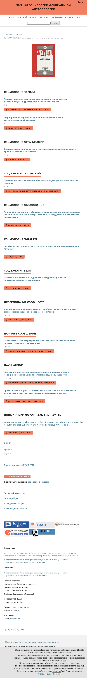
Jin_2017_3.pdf (15, 257)
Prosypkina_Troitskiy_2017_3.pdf (26, 401)
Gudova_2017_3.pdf (18, 160)
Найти (55, 23)
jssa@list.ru (15, 619)
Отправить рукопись (17, 476)
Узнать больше (44, 674)
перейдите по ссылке (38, 482)
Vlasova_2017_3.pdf (18, 225)
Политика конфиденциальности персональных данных (32, 642)
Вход (80, 2)
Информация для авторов (66, 17)
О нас (9, 17)
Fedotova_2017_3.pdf (19, 128)
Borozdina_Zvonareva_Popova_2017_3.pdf (31, 383)
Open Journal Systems (14, 629)
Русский (8, 449)
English (7, 453)
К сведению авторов (14, 503)
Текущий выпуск (27, 17)
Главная (8, 34)
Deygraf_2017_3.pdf (18, 288)
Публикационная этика (15, 508)
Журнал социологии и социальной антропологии (43, 7)
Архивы (44, 17)
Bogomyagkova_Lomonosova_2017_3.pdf (30, 351)
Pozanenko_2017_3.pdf (20, 320)
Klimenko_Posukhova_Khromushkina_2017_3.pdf (34, 191)
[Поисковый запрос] (39, 23)
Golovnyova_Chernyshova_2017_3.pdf (28, 110)
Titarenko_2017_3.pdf (19, 433)
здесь (63, 660)
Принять (56, 674)
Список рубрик (11, 498)
